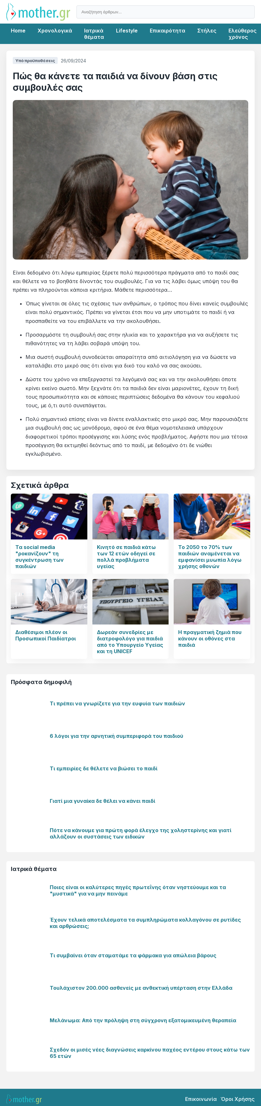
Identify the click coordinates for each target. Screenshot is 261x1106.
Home (18, 30)
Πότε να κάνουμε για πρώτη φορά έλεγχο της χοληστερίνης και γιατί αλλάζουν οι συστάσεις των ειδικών (140, 833)
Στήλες (206, 30)
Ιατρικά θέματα (94, 33)
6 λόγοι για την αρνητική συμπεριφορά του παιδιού (116, 736)
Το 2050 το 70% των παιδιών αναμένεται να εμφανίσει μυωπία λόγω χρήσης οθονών (210, 556)
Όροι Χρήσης (238, 1099)
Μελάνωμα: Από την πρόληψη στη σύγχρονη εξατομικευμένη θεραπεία (143, 1020)
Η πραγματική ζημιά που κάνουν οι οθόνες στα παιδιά (210, 638)
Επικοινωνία (201, 1099)
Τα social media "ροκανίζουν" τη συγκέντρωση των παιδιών (39, 556)
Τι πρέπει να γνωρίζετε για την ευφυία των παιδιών (117, 703)
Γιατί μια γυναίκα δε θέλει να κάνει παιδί (102, 801)
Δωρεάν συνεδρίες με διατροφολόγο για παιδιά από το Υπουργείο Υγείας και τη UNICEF (130, 641)
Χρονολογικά (55, 30)
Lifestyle (127, 30)
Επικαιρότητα (167, 30)
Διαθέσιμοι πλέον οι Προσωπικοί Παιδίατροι (45, 635)
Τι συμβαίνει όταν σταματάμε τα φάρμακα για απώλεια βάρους (133, 955)
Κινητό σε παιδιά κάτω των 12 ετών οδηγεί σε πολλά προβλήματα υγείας (126, 556)
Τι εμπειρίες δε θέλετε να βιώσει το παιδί (103, 768)
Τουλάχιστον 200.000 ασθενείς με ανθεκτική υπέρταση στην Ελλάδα (141, 988)
